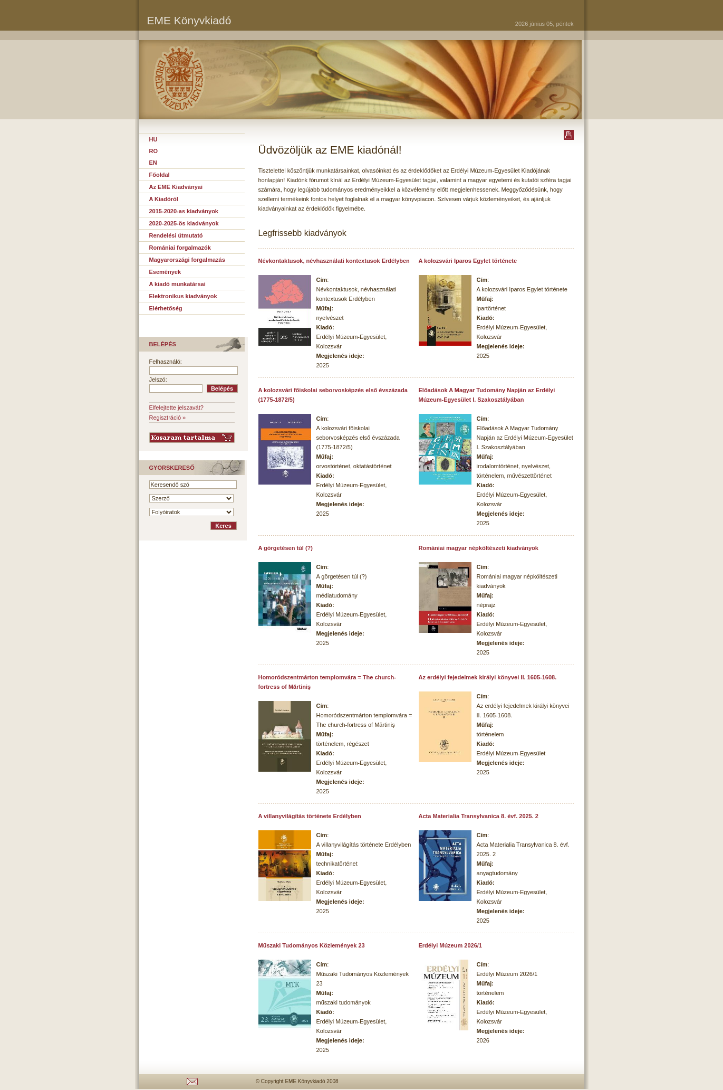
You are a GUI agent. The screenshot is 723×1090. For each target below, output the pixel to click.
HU (153, 139)
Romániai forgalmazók (180, 247)
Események (165, 272)
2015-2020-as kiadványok (183, 211)
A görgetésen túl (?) (285, 548)
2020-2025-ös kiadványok (184, 223)
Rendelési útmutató (176, 235)
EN (153, 162)
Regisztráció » (167, 417)
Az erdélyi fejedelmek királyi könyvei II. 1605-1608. (488, 677)
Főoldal (159, 175)
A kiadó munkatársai (177, 284)
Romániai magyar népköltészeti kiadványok (478, 548)
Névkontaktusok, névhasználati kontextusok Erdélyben (334, 261)
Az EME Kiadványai (176, 187)
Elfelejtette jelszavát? (176, 407)
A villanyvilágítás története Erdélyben (309, 816)
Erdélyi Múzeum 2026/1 (450, 945)
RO (153, 151)
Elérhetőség (165, 308)
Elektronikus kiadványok (183, 296)
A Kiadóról (163, 199)
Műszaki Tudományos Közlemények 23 (311, 945)
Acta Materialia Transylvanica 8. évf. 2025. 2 (478, 816)
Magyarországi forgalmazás (187, 260)
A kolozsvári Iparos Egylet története (468, 261)
